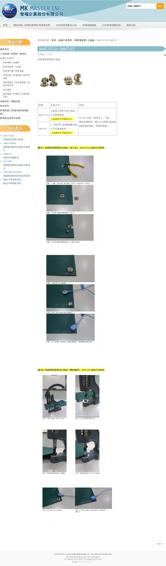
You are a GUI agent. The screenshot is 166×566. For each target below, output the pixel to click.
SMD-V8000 (9, 143)
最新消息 (131, 25)
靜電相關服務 (89, 25)
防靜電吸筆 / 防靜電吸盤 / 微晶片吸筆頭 (16, 83)
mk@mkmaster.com (86, 562)
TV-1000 (7, 161)
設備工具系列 (7, 58)
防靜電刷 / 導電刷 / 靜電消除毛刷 (16, 95)
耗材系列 (4, 106)
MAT (159, 544)
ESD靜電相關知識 (111, 25)
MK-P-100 (8, 135)
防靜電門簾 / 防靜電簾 (13, 71)
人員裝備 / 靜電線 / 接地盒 (13, 53)
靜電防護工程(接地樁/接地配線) (14, 112)
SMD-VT (7, 154)
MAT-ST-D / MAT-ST (57, 49)
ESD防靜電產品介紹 (66, 25)
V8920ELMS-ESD (12, 172)
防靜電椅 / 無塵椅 (11, 62)
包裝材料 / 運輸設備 (10, 101)
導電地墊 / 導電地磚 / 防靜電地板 (16, 76)
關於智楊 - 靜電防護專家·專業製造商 (32, 25)
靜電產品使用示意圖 (10, 118)
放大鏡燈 (7, 90)
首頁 (5, 25)
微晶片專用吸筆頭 (12, 179)
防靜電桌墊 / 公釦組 (12, 67)
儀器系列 (4, 49)
